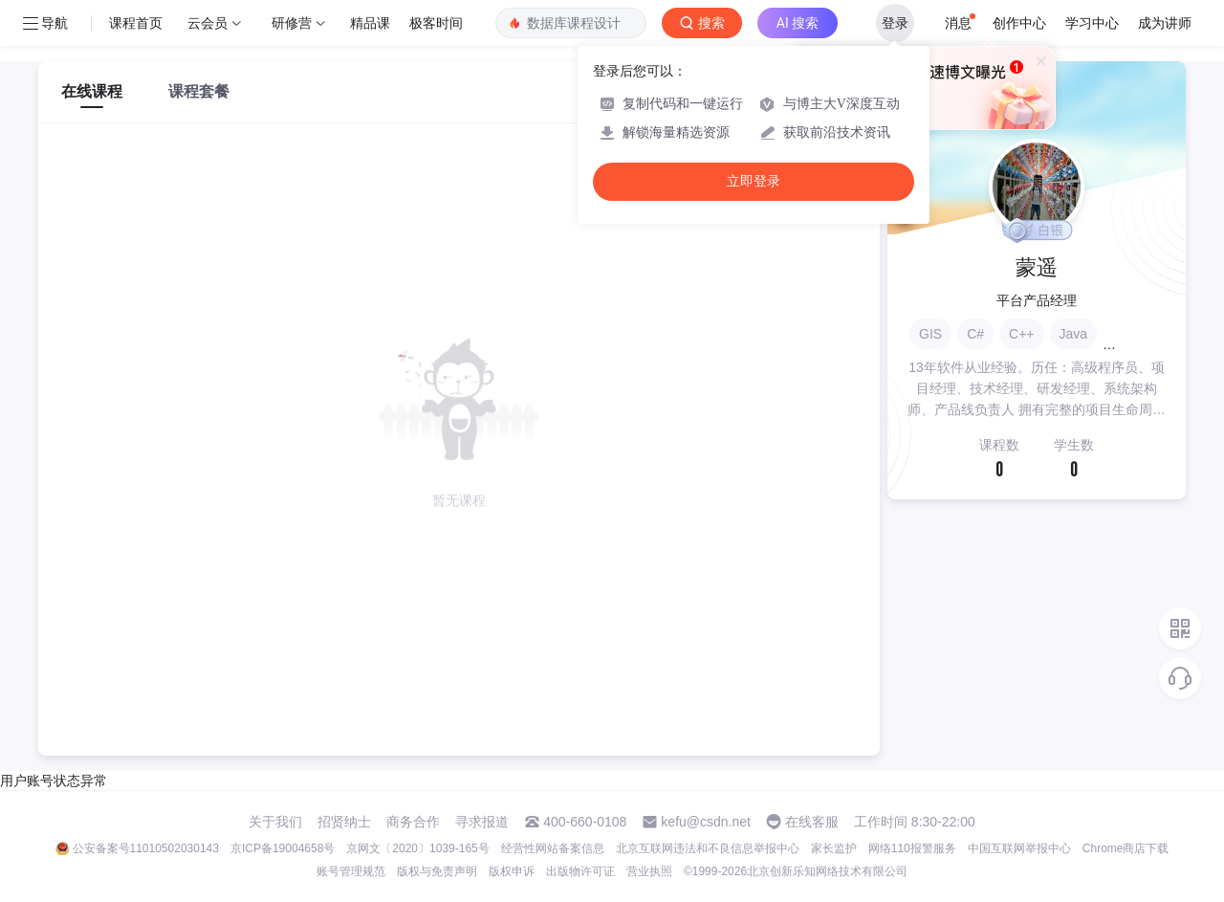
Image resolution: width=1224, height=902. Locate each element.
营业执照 (649, 871)
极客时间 (436, 23)
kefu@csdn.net (706, 821)
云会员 (207, 23)
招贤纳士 (344, 821)
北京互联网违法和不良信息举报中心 (707, 848)
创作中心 (1019, 23)
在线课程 (91, 91)
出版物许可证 (580, 871)
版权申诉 (512, 871)
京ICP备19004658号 (282, 848)
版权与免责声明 (437, 871)
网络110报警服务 (912, 848)
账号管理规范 (351, 871)
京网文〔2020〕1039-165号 (417, 848)
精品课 (370, 23)
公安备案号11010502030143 (146, 848)
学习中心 (1092, 23)
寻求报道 (482, 821)
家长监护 (834, 848)
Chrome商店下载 (1125, 848)
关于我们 (275, 821)
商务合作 (413, 821)
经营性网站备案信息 (552, 848)
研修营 (292, 23)
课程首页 (136, 23)
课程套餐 (199, 91)
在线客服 (812, 821)
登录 (895, 23)
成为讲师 (1164, 23)
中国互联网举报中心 (1019, 848)
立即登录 (753, 181)
